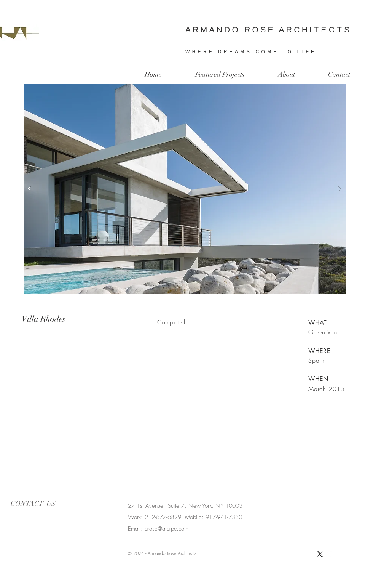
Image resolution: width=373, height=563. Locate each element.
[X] (320, 554)
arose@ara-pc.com (166, 529)
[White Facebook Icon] (310, 554)
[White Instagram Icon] (330, 554)
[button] (185, 189)
